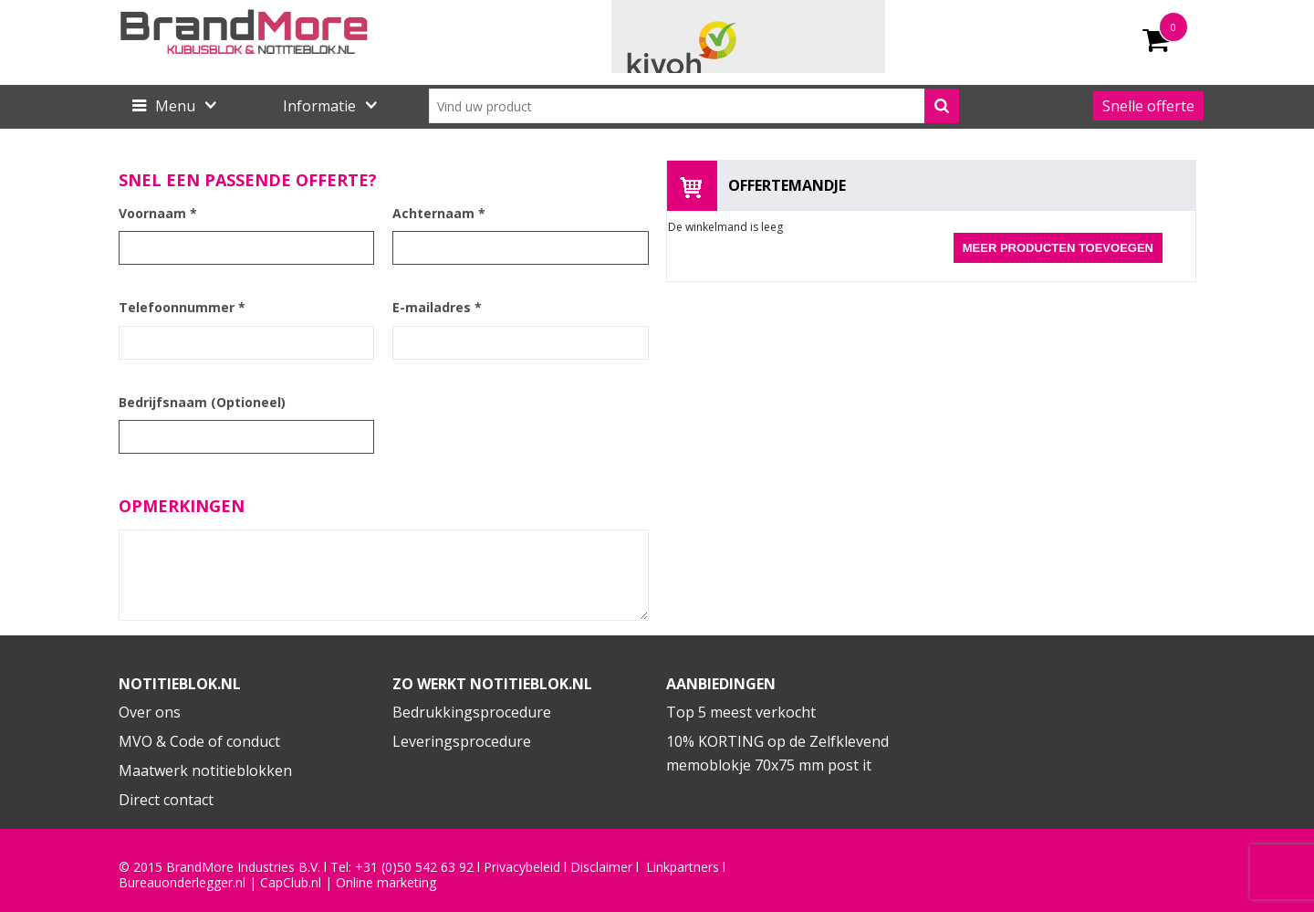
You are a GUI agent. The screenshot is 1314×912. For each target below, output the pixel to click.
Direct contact (166, 800)
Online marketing (386, 882)
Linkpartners (682, 867)
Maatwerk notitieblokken (205, 770)
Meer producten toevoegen (1058, 248)
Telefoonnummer (182, 307)
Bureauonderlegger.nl (182, 882)
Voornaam (158, 213)
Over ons (150, 712)
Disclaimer (601, 867)
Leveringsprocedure (461, 741)
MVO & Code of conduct (199, 741)
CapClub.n (289, 882)
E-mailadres (437, 307)
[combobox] (694, 106)
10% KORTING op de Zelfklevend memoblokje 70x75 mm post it (777, 753)
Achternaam (438, 213)
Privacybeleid (522, 867)
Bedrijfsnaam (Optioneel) (202, 402)
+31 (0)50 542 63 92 (414, 867)
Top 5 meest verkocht (741, 712)
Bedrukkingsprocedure (471, 712)
